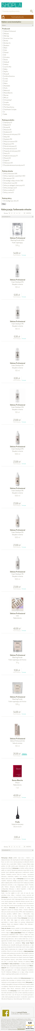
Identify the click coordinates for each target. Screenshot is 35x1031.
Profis (17, 824)
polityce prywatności (12, 1029)
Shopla (12, 4)
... (21, 213)
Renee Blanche (17, 782)
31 (24, 213)
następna (28, 213)
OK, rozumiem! (21, 1029)
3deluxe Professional (17, 240)
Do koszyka (24, 255)
